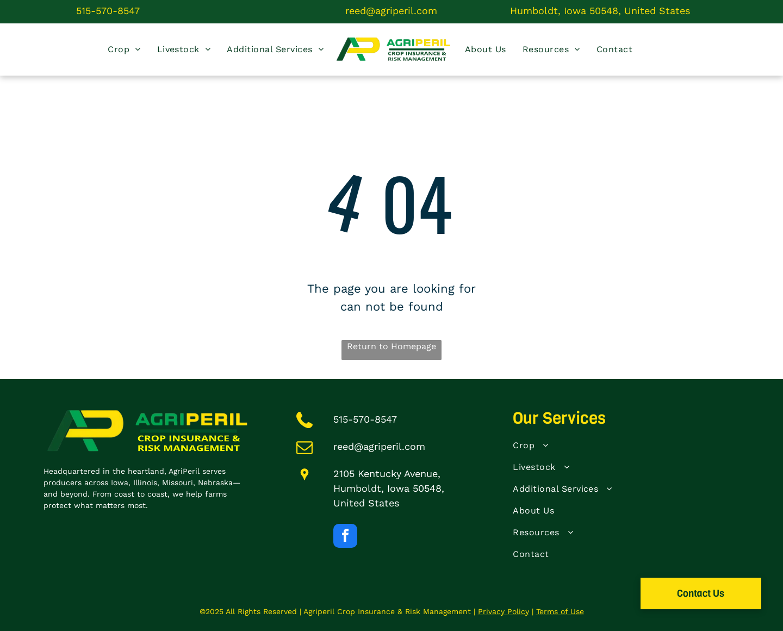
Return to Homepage (391, 346)
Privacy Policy (503, 611)
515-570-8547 (108, 10)
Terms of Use (560, 611)
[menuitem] (124, 49)
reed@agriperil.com (391, 10)
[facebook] (345, 537)
